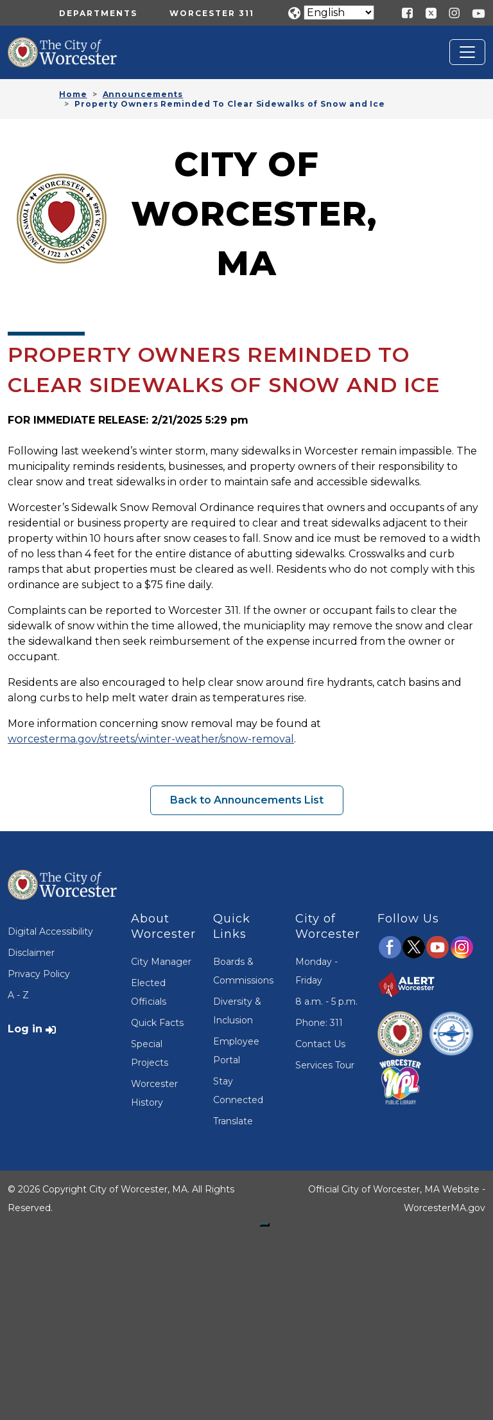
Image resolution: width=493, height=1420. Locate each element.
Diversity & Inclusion (237, 1011)
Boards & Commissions (243, 971)
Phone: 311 (319, 1023)
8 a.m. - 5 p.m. (326, 1001)
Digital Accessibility (50, 931)
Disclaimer (31, 952)
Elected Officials (148, 992)
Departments (98, 13)
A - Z (18, 995)
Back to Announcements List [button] (247, 800)
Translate (233, 1121)
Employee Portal (236, 1051)
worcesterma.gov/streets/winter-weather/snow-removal (151, 739)
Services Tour (324, 1065)
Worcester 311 (211, 13)
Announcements (143, 94)
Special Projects (149, 1053)
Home (73, 94)
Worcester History (154, 1093)
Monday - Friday (316, 971)
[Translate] (339, 12)
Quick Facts (157, 1023)
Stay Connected (238, 1090)
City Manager (161, 961)
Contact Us (320, 1044)
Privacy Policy (39, 974)
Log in (25, 1029)
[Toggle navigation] (467, 52)
